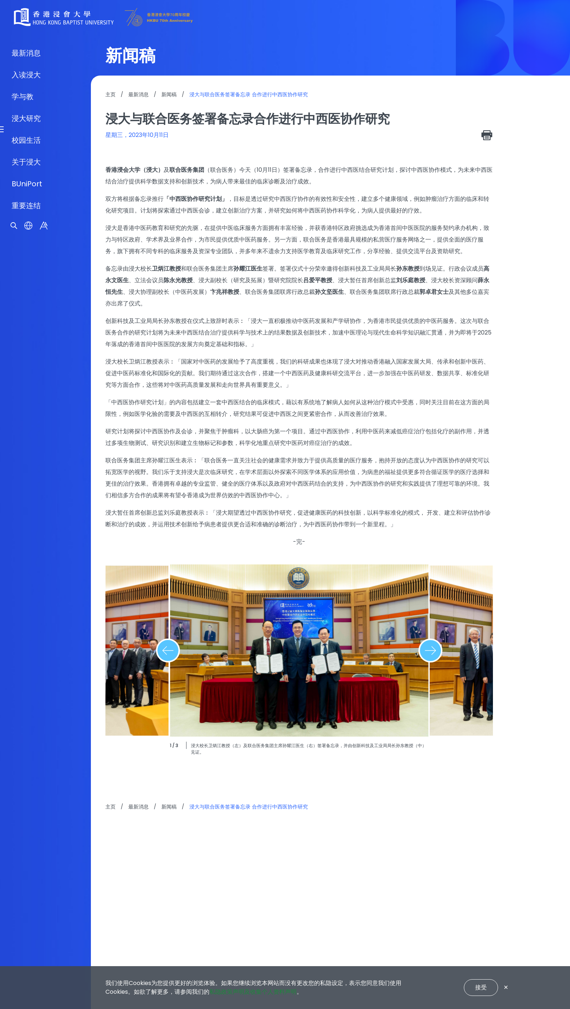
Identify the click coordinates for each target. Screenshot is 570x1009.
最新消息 (26, 437)
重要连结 (26, 590)
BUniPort (27, 568)
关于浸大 (26, 546)
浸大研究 (26, 503)
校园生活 (26, 524)
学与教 (22, 481)
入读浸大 (26, 459)
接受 (481, 987)
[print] (487, 135)
